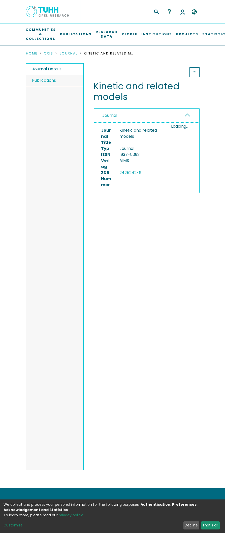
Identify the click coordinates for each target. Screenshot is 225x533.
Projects (187, 34)
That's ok (210, 525)
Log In (182, 11)
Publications (76, 34)
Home (32, 53)
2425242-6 (130, 173)
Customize (13, 525)
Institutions (156, 34)
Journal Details (46, 69)
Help (169, 11)
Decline (191, 525)
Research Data (107, 34)
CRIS (48, 53)
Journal (68, 53)
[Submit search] (156, 11)
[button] (194, 12)
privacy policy (71, 515)
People (129, 34)
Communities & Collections (41, 34)
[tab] (146, 116)
